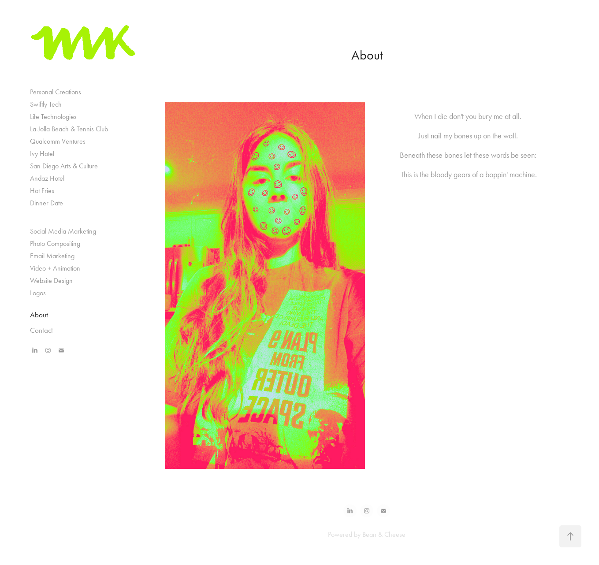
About (39, 314)
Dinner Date (46, 203)
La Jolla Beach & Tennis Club (69, 129)
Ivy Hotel (42, 153)
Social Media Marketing (63, 231)
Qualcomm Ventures (58, 141)
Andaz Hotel (47, 178)
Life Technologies (53, 116)
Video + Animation (55, 268)
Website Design (51, 280)
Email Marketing (52, 256)
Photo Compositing (55, 243)
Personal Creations (55, 92)
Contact (41, 330)
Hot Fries (42, 190)
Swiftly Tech (46, 104)
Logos (38, 293)
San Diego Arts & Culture (64, 166)
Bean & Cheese (384, 534)
